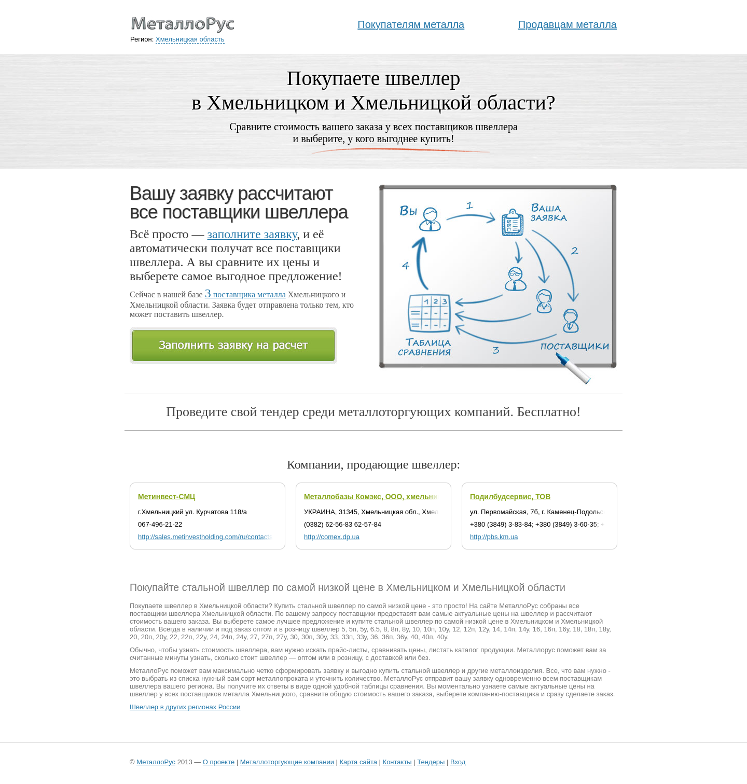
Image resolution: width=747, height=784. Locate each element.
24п (226, 637)
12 (456, 629)
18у (604, 629)
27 (253, 637)
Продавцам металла (567, 24)
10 (416, 629)
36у (402, 637)
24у (241, 637)
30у (321, 637)
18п (590, 629)
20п (147, 637)
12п (469, 629)
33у (361, 637)
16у (564, 629)
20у (161, 637)
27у (281, 637)
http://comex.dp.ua (331, 537)
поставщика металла (245, 294)
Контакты (397, 762)
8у (405, 629)
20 (133, 637)
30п (307, 637)
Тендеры (431, 762)
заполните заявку (252, 234)
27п (267, 637)
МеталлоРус (155, 762)
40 (414, 637)
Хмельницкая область (190, 39)
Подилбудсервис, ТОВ (510, 496)
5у (363, 629)
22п (186, 637)
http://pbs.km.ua (494, 537)
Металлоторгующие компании (287, 762)
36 (374, 637)
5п (352, 629)
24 (213, 637)
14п (509, 629)
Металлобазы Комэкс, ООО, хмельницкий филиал (394, 496)
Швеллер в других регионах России (185, 707)
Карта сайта (358, 762)
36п (387, 637)
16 (536, 629)
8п (394, 629)
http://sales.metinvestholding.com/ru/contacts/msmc (215, 537)
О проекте (218, 762)
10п (429, 629)
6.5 (375, 629)
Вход (457, 762)
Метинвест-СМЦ (166, 496)
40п (427, 637)
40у (442, 637)
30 (293, 637)
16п (550, 629)
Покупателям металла (410, 24)
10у (443, 629)
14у (524, 629)
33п (347, 637)
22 (173, 637)
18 (576, 629)
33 (334, 637)
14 (496, 629)
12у (484, 629)
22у (201, 637)
